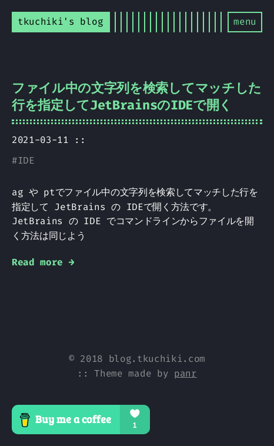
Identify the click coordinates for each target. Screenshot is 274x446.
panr (185, 373)
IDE (26, 160)
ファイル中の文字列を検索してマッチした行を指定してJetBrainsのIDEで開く (137, 96)
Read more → (43, 262)
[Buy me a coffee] (137, 419)
